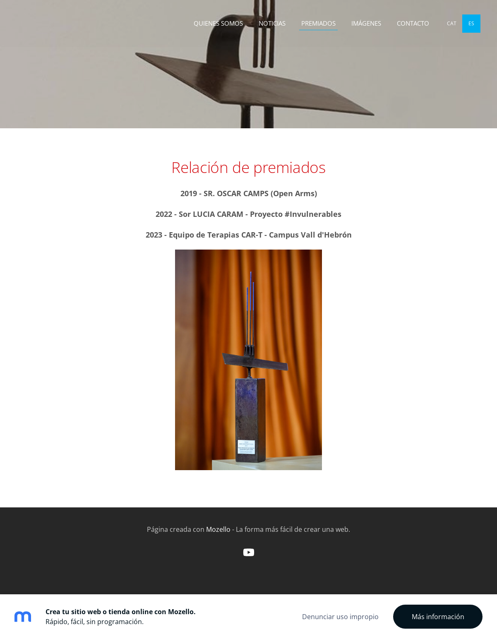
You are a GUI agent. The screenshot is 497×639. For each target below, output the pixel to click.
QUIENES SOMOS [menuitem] (218, 23)
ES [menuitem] (471, 23)
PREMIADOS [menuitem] (318, 23)
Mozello (218, 529)
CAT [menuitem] (451, 23)
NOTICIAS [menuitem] (272, 23)
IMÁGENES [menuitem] (366, 23)
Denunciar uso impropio (340, 616)
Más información (438, 616)
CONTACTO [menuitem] (413, 23)
